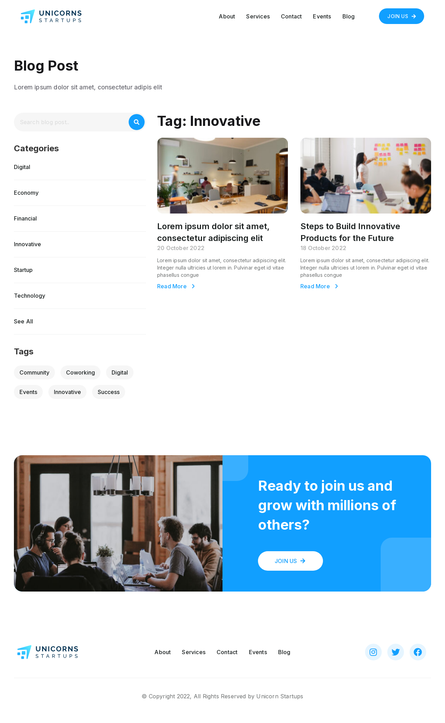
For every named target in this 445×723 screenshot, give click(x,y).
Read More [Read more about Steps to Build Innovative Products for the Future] (315, 286)
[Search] (137, 122)
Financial (25, 218)
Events (322, 16)
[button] (401, 16)
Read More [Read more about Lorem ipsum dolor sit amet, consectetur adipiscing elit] (172, 286)
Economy (26, 192)
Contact (291, 16)
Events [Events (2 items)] (28, 391)
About (227, 16)
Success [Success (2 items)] (109, 391)
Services (258, 16)
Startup (23, 269)
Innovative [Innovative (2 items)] (67, 391)
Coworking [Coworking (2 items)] (80, 372)
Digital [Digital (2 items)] (120, 372)
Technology (29, 295)
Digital (22, 166)
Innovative (27, 244)
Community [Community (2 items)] (34, 372)
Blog (348, 16)
